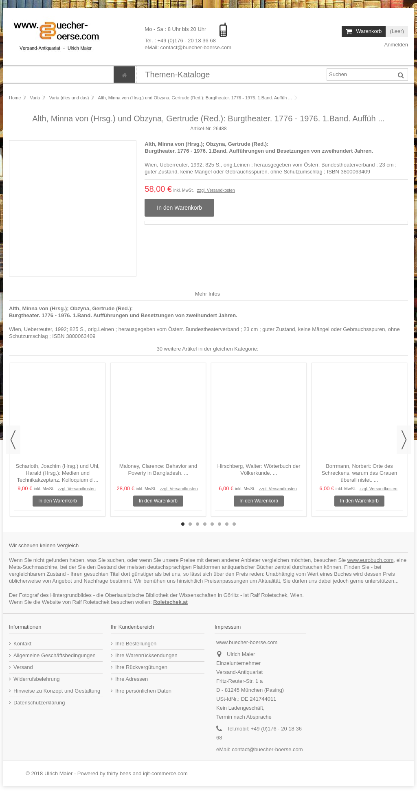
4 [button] (204, 524)
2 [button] (190, 524)
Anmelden (395, 45)
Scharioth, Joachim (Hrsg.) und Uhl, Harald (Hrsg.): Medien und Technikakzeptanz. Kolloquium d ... (58, 473)
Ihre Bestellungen (135, 643)
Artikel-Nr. (201, 129)
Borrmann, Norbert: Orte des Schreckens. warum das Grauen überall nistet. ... (359, 473)
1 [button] (182, 524)
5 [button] (212, 524)
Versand (23, 667)
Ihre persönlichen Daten (143, 691)
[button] (177, 74)
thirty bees (119, 773)
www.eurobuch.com (370, 560)
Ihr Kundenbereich (132, 627)
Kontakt (22, 643)
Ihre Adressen (131, 679)
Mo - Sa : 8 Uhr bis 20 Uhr (176, 29)
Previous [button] (13, 440)
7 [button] (226, 524)
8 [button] (234, 524)
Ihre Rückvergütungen (141, 667)
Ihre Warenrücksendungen (146, 655)
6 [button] (219, 524)
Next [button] (404, 440)
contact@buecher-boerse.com (267, 749)
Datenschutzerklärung (39, 703)
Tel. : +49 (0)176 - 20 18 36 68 (180, 40)
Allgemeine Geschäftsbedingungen (54, 655)
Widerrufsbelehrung (36, 679)
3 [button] (197, 524)
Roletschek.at (170, 602)
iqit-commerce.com (165, 773)
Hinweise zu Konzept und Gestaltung (56, 691)
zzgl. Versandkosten (216, 190)
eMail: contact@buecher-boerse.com (188, 47)
